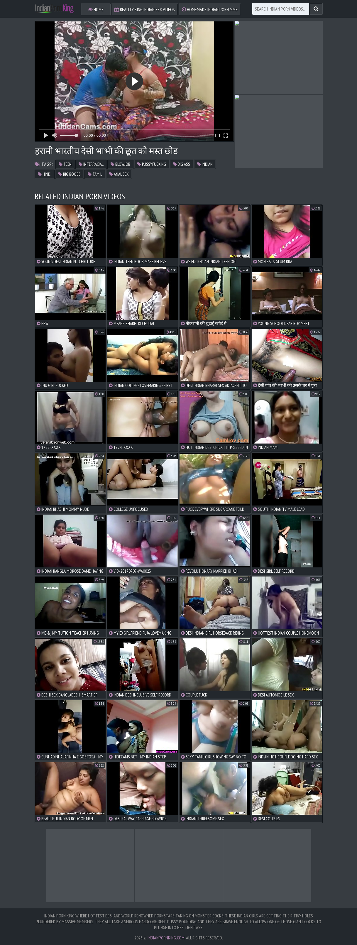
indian (205, 164)
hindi (44, 174)
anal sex (119, 174)
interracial (91, 164)
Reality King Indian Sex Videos (144, 9)
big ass (181, 164)
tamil (95, 174)
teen (65, 164)
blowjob (120, 164)
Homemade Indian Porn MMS (210, 9)
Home (96, 9)
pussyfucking (151, 164)
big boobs (69, 174)
